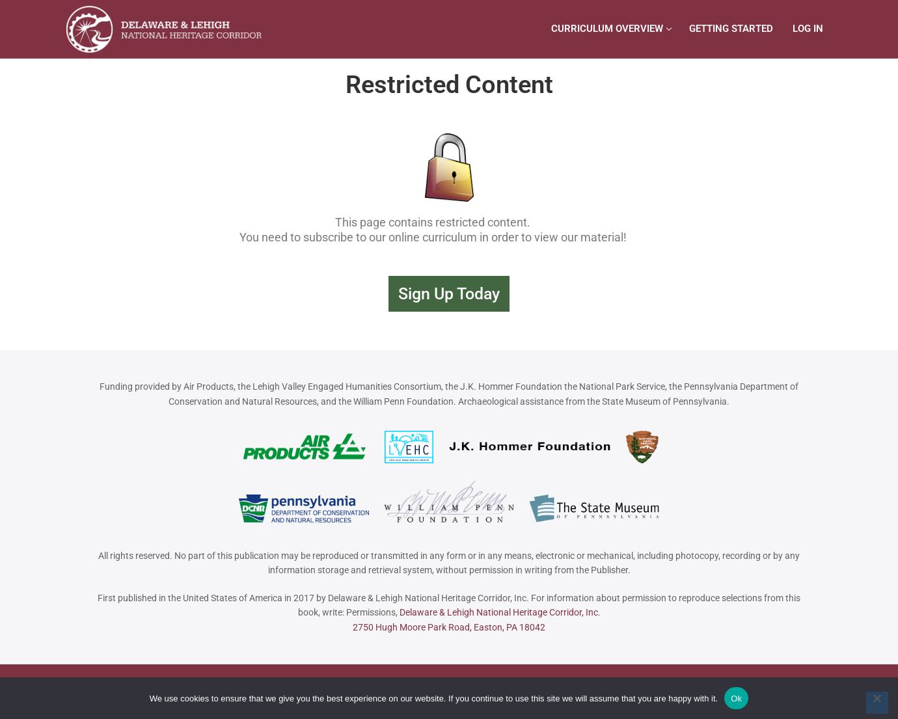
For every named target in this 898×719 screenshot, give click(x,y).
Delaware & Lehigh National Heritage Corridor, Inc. (500, 612)
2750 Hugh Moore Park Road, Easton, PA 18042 (449, 627)
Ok (736, 698)
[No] (877, 703)
